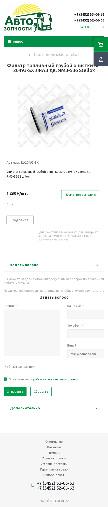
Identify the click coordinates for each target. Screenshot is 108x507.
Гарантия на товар (54, 469)
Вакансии (54, 447)
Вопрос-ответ (54, 475)
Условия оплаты (54, 458)
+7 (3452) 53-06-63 (89, 14)
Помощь (54, 452)
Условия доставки (54, 463)
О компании (54, 441)
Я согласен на (44, 379)
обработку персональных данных (54, 379)
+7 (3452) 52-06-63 (89, 20)
